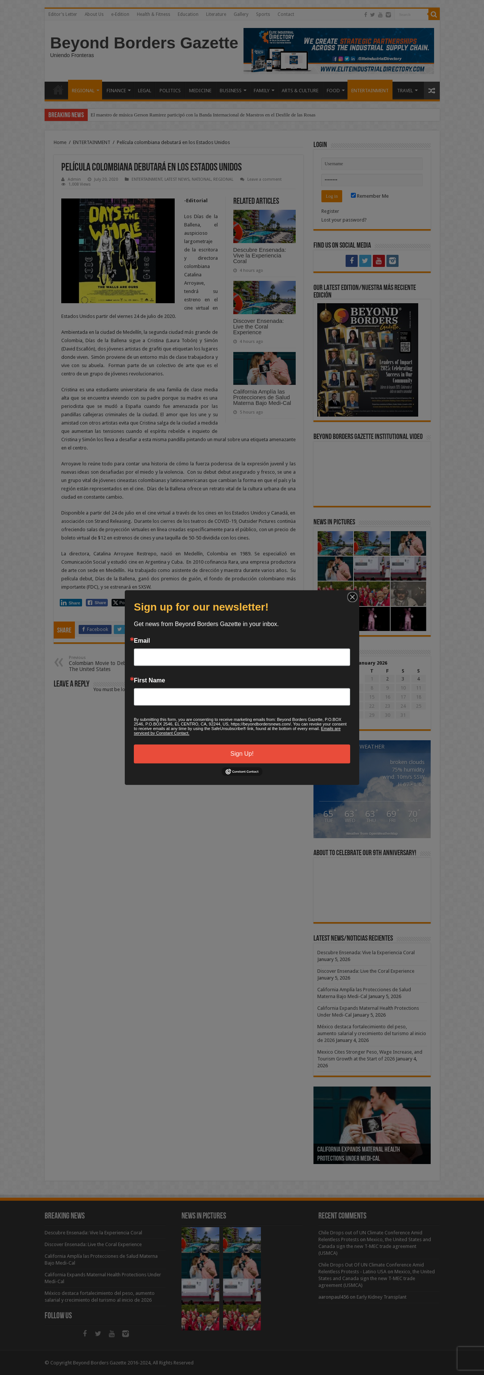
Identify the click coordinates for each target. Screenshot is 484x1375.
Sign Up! (241, 753)
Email (142, 641)
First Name (149, 680)
